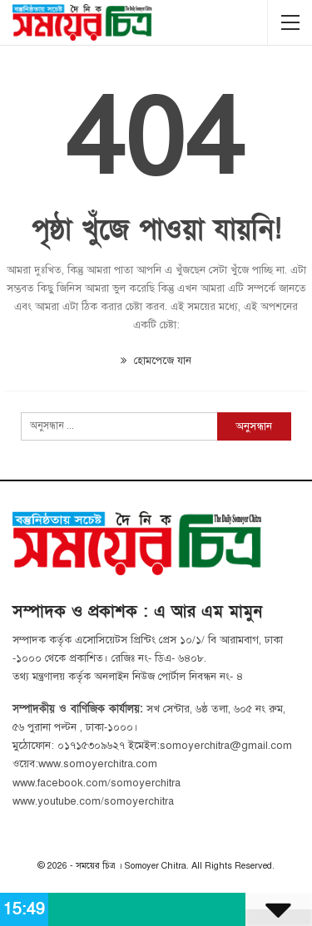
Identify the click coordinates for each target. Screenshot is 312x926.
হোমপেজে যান (156, 360)
